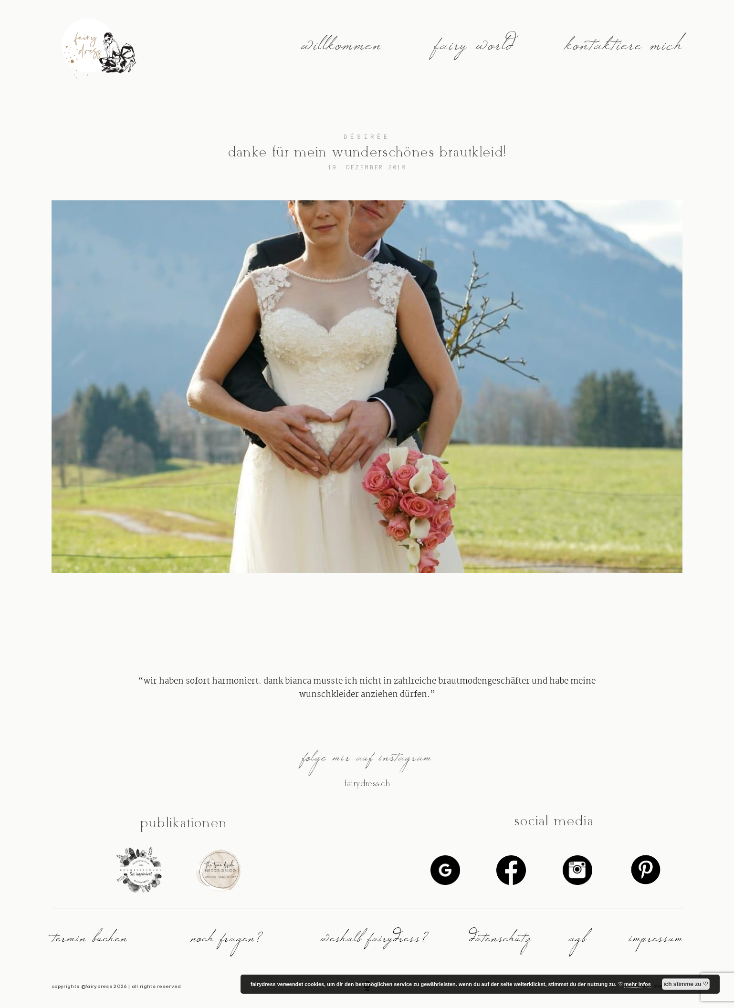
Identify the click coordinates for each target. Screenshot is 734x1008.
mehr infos (637, 984)
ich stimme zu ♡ (685, 984)
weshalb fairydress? (374, 941)
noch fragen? (226, 941)
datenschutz (500, 941)
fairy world (473, 50)
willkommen (341, 50)
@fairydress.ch (367, 784)
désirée (367, 136)
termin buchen (89, 941)
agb (577, 941)
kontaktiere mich (623, 50)
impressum (656, 941)
